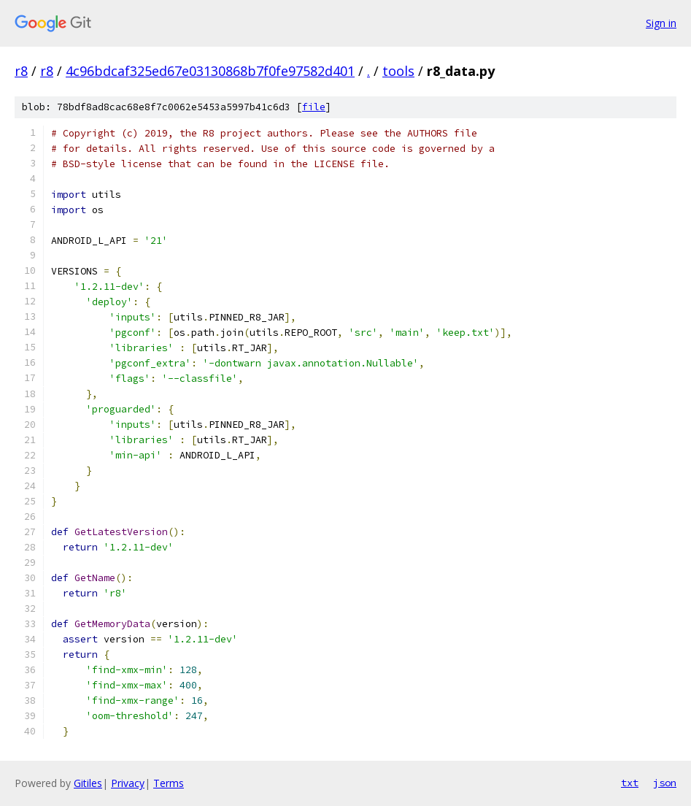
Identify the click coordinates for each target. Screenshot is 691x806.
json (664, 782)
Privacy (127, 783)
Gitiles (88, 783)
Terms (168, 783)
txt (629, 782)
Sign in (661, 23)
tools (398, 71)
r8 (21, 71)
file (313, 107)
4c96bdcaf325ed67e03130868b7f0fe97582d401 (210, 71)
